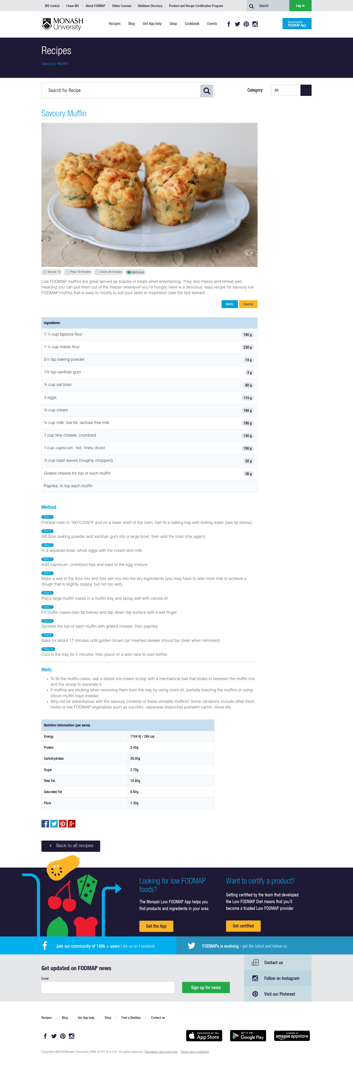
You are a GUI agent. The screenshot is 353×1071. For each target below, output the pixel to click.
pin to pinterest (63, 823)
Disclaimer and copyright (161, 1052)
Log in (300, 5)
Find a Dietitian (131, 1017)
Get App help (86, 1017)
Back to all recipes (70, 845)
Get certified (243, 926)
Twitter (237, 24)
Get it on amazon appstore (292, 1035)
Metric (229, 304)
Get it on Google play (248, 1035)
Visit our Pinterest (279, 994)
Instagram (255, 24)
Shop (108, 1017)
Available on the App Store (204, 1035)
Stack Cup (137, 272)
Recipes (46, 1017)
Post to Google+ (71, 823)
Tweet (54, 823)
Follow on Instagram (281, 978)
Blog (65, 1017)
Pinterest (246, 24)
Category (255, 90)
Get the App (156, 926)
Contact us (273, 962)
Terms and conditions (195, 1052)
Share (45, 823)
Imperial (248, 304)
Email (44, 978)
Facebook (229, 24)
